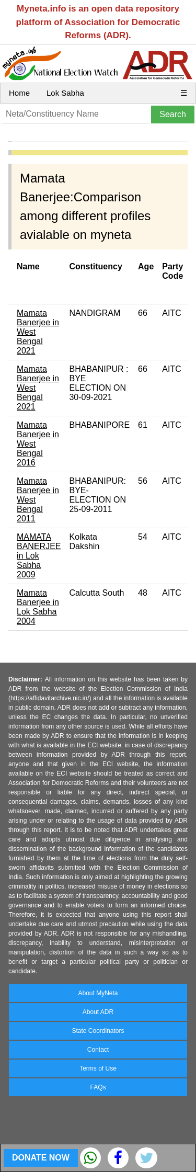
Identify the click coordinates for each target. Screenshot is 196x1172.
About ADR (98, 1012)
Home (19, 92)
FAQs (98, 1087)
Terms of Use (98, 1068)
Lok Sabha (65, 92)
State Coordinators (98, 1030)
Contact (98, 1049)
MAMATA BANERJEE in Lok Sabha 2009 (39, 555)
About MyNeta (98, 993)
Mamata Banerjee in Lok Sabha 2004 (38, 606)
